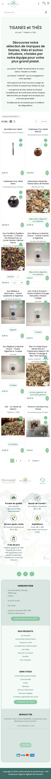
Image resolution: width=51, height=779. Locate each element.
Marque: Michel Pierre (10, 116)
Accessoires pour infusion (13, 132)
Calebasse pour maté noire (13, 182)
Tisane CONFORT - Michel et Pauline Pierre (38, 360)
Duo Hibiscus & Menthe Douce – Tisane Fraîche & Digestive (38, 235)
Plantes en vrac (38, 187)
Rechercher (46, 12)
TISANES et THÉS (13, 412)
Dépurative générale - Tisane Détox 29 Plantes (38, 182)
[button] (25, 619)
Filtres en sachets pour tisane (38, 407)
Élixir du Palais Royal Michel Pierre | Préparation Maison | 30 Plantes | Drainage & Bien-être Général (38, 351)
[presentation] (21, 737)
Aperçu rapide (20, 145)
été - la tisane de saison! (13, 407)
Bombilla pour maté (13, 129)
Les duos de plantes (38, 241)
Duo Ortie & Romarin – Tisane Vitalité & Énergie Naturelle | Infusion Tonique (38, 294)
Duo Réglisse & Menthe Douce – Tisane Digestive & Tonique (13, 349)
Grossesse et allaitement (13, 246)
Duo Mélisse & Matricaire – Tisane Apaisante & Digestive (13, 293)
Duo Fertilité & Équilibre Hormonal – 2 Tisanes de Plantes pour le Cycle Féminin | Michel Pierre (13, 238)
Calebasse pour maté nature (38, 130)
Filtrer (4, 121)
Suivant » (36, 461)
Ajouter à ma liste (20, 140)
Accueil (38, 301)
